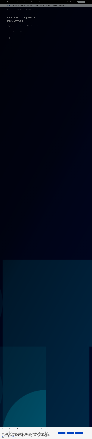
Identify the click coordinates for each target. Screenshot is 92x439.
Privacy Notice (11, 436)
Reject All (70, 432)
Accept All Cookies (78, 432)
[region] (46, 433)
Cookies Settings (62, 432)
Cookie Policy (4, 436)
